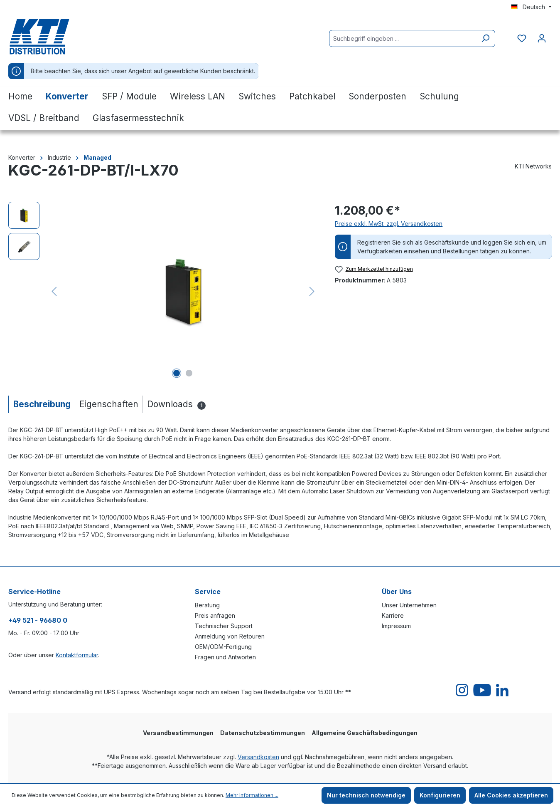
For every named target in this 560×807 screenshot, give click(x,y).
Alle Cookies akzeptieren (511, 795)
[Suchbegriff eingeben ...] (402, 38)
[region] (163, 291)
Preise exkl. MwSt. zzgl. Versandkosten (388, 223)
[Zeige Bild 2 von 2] (189, 373)
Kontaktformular (77, 654)
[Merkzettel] (522, 38)
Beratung (207, 605)
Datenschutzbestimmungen (262, 732)
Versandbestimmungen (178, 732)
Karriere (393, 615)
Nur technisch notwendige (366, 795)
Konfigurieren (440, 795)
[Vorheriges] (54, 291)
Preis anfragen (215, 615)
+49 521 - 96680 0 (37, 620)
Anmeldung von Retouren (230, 636)
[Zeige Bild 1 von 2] (176, 373)
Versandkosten (258, 756)
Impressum (396, 625)
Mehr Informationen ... (252, 795)
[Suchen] (485, 38)
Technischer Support (224, 625)
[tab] (41, 404)
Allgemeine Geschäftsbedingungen (365, 732)
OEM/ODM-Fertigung (223, 646)
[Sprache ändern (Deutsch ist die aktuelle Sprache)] (531, 7)
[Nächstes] (312, 291)
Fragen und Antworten (225, 657)
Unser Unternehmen (409, 605)
